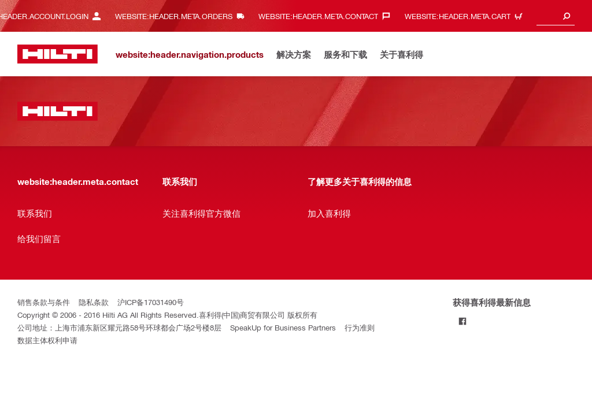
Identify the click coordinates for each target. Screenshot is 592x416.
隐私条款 (94, 302)
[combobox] (555, 15)
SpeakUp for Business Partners (283, 327)
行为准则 (360, 327)
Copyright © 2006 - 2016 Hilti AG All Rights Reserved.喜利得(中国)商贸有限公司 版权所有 (167, 314)
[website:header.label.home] (57, 54)
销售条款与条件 (43, 302)
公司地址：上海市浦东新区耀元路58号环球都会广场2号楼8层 (119, 327)
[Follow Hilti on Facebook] (462, 320)
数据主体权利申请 (47, 340)
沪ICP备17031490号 (150, 302)
